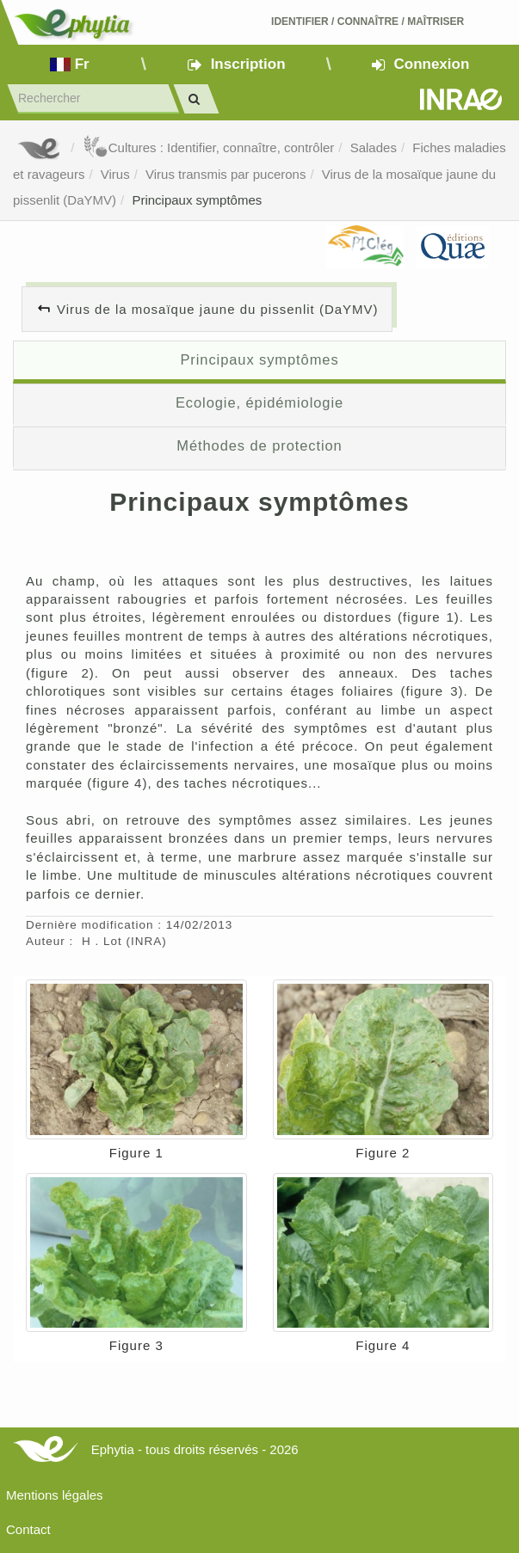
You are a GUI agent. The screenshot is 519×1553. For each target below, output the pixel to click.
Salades (373, 147)
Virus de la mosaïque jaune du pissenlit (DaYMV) (218, 309)
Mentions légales (54, 1495)
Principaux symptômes (197, 200)
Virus (115, 174)
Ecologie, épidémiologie (259, 402)
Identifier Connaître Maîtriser (367, 21)
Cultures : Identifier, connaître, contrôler (209, 147)
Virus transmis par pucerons (225, 174)
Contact (28, 1529)
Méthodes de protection (259, 445)
